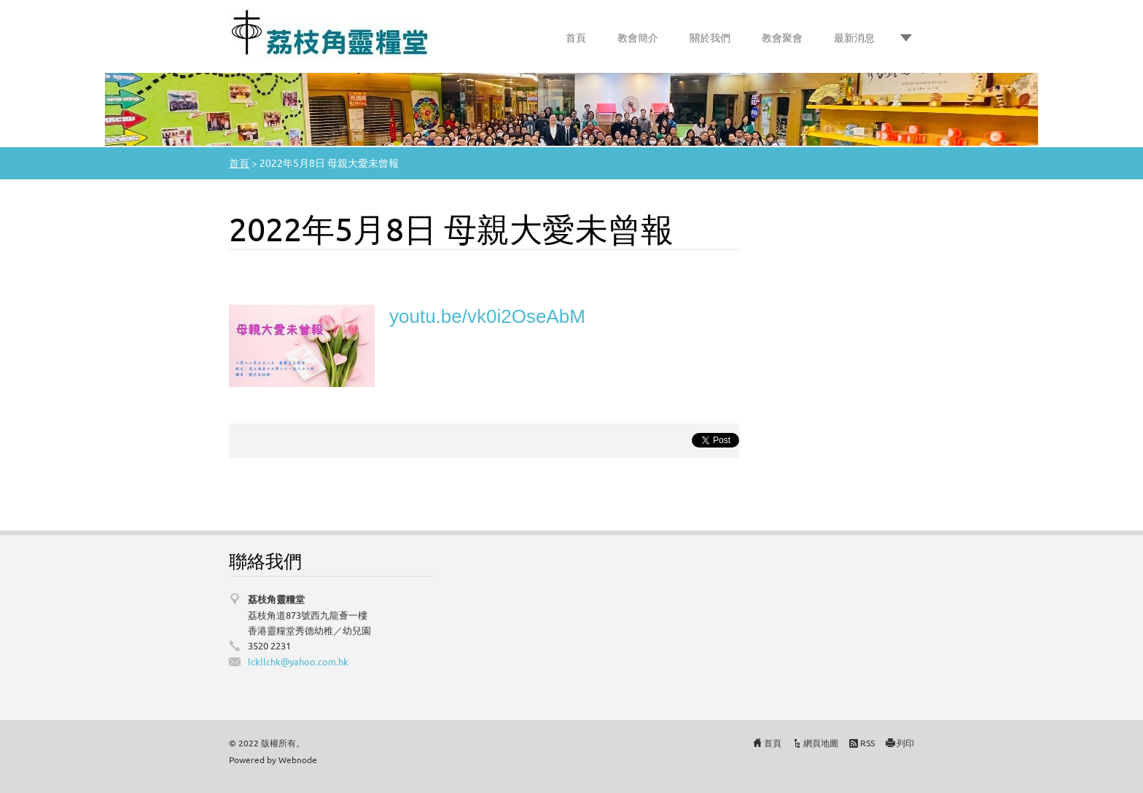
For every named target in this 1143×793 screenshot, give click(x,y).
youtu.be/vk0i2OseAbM (487, 316)
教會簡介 (637, 37)
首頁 (576, 37)
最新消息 (854, 37)
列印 (905, 743)
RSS (867, 743)
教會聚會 (782, 37)
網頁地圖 (820, 743)
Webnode (297, 759)
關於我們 (710, 37)
